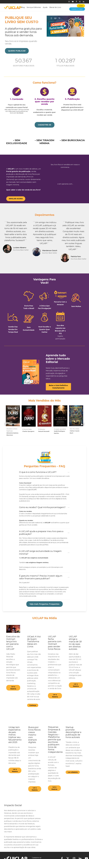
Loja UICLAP (32, 487)
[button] (17, 51)
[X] (79, 1)
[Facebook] (76, 1)
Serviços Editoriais (34, 7)
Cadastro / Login (77, 9)
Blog (23, 7)
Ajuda (45, 7)
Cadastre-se (36, 855)
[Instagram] (69, 1)
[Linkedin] (83, 1)
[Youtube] (72, 1)
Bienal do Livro (55, 7)
